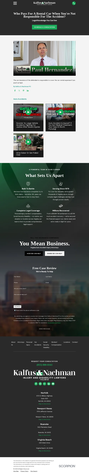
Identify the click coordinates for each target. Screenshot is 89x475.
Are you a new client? (20, 288)
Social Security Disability (46, 344)
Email (47, 282)
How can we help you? (20, 294)
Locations (66, 342)
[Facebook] (36, 384)
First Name (17, 276)
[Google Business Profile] (44, 384)
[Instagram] (40, 384)
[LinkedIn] (49, 384)
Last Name (49, 276)
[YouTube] (53, 384)
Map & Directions (44, 404)
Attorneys (20, 342)
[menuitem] (16, 471)
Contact (75, 342)
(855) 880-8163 (44, 364)
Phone (16, 282)
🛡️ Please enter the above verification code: (26, 310)
